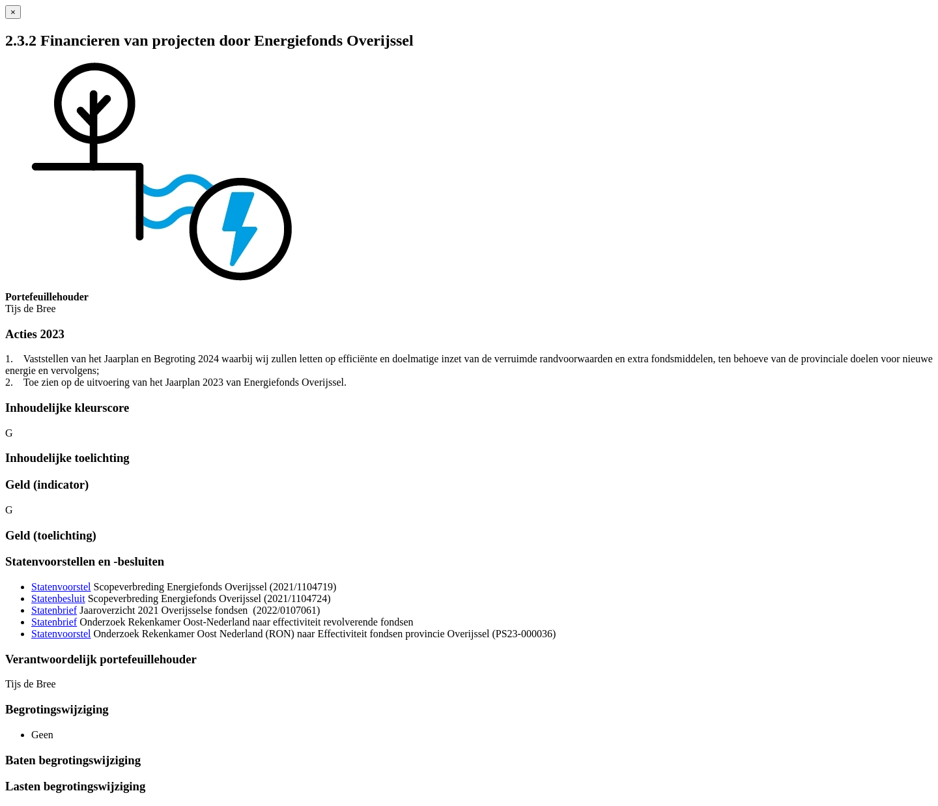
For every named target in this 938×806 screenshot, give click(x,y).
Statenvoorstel (61, 586)
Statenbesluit (58, 598)
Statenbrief (54, 610)
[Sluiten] (13, 12)
